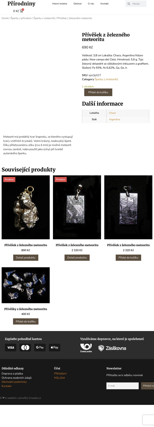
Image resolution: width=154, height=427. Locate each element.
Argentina (114, 119)
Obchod (77, 3)
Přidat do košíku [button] (128, 280)
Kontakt (105, 3)
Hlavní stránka (59, 3)
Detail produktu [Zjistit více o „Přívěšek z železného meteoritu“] (26, 280)
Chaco (112, 112)
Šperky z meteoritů (44, 18)
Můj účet (59, 400)
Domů (5, 18)
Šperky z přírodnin (21, 18)
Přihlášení (60, 396)
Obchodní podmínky (14, 404)
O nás (91, 3)
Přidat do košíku (98, 92)
